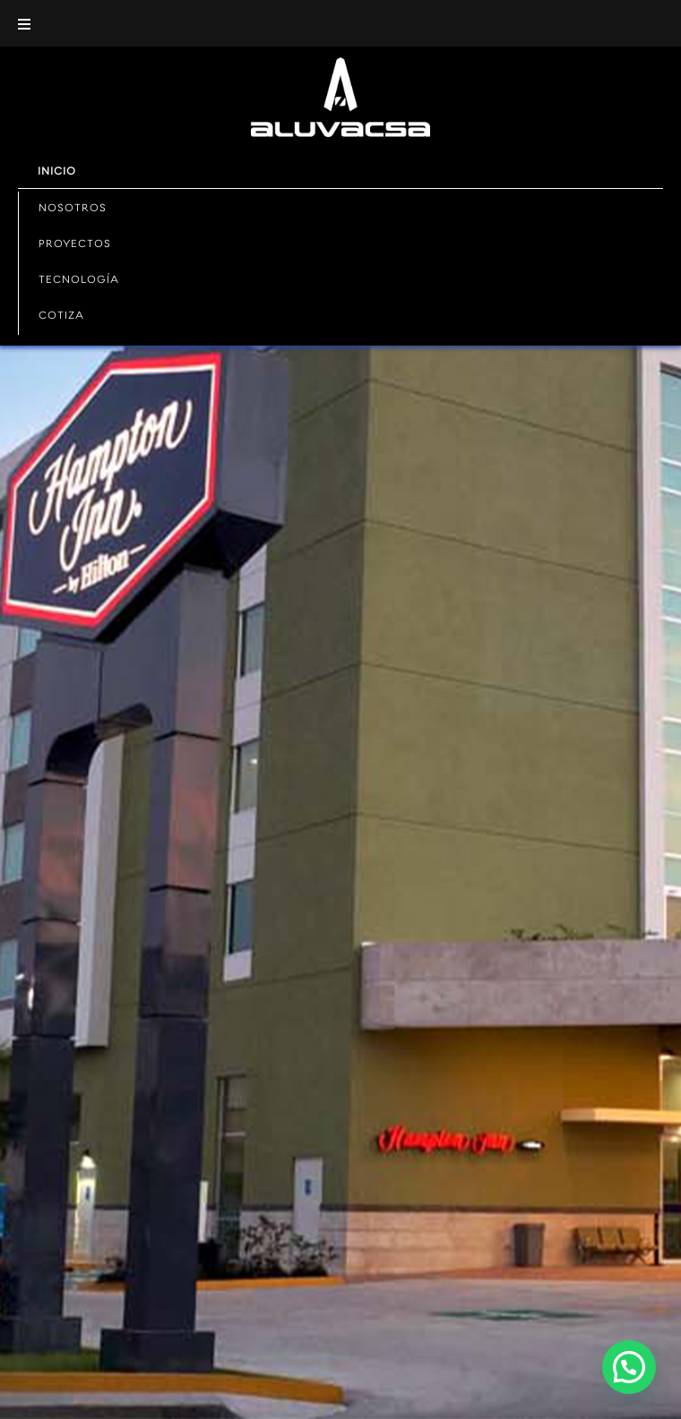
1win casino (42, 0)
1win (247, 0)
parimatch (154, 0)
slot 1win (203, 0)
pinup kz (315, 0)
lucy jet (233, 0)
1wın (11, 0)
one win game (327, 0)
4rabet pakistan (190, 0)
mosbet (320, 0)
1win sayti (72, 0)
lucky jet (35, 0)
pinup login (269, 0)
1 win (257, 0)
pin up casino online (286, 0)
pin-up (125, 0)
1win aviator (262, 0)
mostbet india (112, 0)
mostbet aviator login (164, 0)
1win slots (295, 0)
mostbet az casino (59, 0)
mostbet (3, 0)
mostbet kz (142, 0)
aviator (77, 0)
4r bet (198, 0)
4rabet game (336, 0)
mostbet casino (132, 0)
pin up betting (26, 0)
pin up (8, 0)
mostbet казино (218, 0)
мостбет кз (89, 0)
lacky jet (181, 0)
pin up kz (82, 0)
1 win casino (174, 0)
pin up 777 (343, 0)
